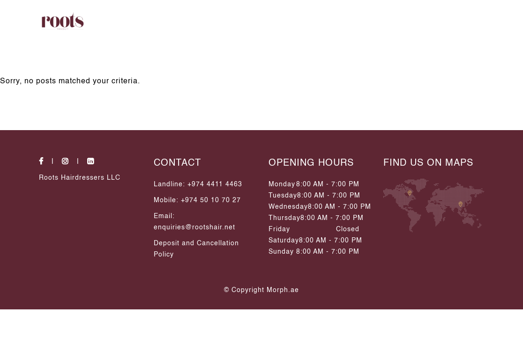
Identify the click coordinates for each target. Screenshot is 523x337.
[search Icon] (473, 21)
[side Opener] (500, 21)
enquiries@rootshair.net (194, 227)
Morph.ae (283, 290)
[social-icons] (49, 162)
